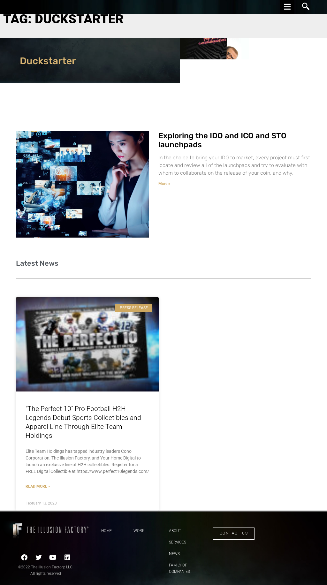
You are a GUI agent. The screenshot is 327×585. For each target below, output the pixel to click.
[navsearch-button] (306, 7)
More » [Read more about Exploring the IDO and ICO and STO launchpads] (164, 183)
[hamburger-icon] (287, 7)
